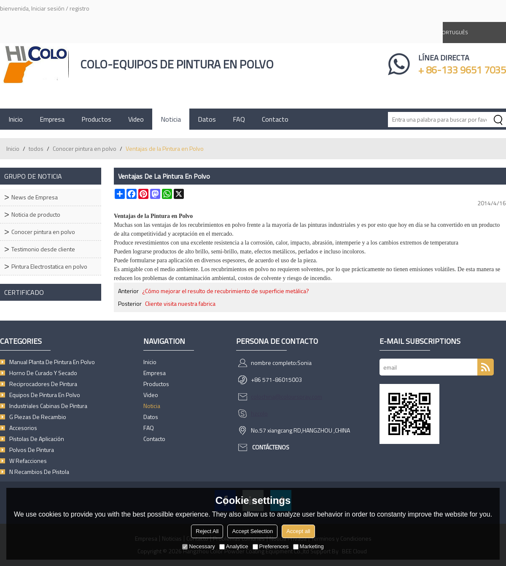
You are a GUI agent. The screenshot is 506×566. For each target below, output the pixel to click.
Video (136, 119)
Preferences (271, 546)
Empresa (52, 119)
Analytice (233, 546)
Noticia (171, 119)
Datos (207, 119)
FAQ (239, 119)
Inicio (15, 119)
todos (36, 148)
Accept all (298, 531)
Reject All (207, 531)
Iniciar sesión (48, 8)
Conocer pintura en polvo (84, 148)
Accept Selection (252, 531)
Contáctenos (270, 447)
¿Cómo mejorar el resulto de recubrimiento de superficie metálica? (225, 291)
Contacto (275, 119)
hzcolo (259, 413)
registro (79, 8)
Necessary (198, 546)
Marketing (308, 546)
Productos (96, 119)
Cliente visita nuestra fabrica (180, 303)
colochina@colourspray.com (286, 396)
